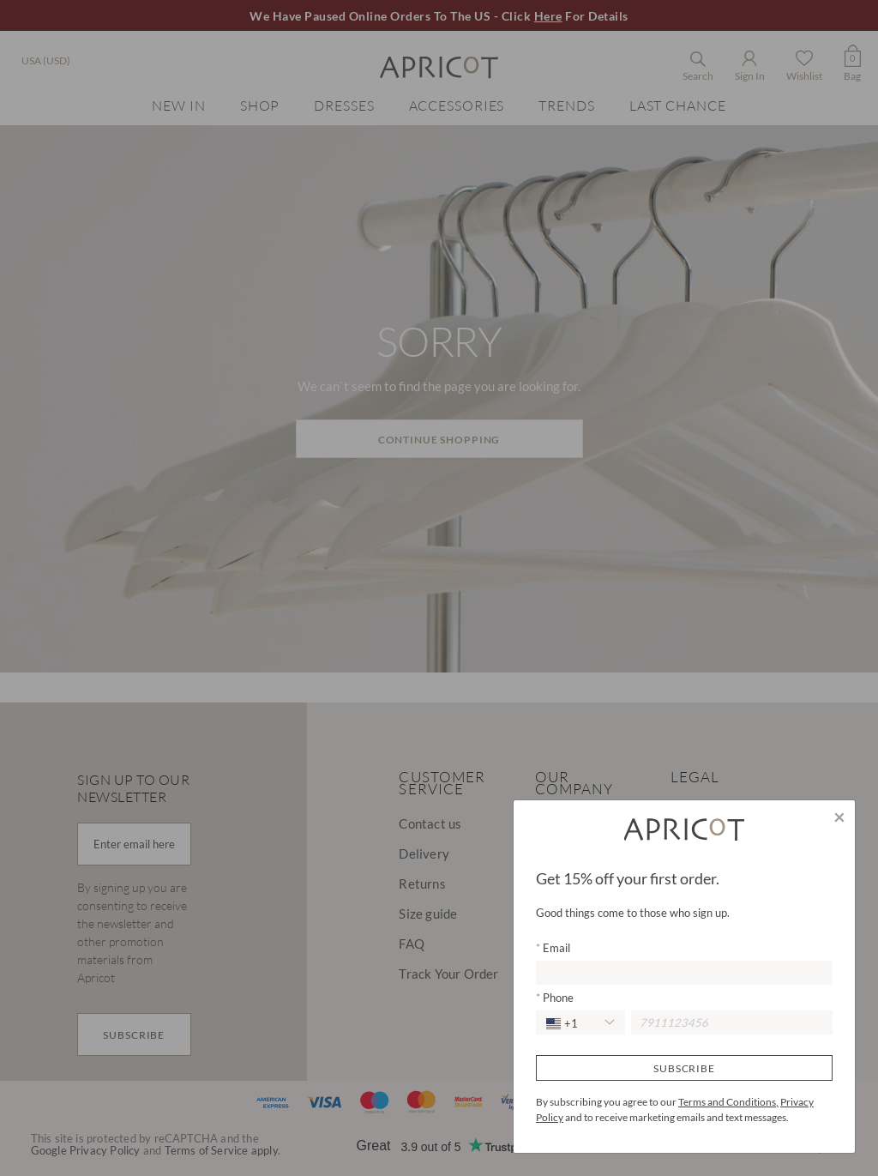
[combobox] (580, 1022)
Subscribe (684, 1068)
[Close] (839, 816)
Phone (557, 998)
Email (555, 948)
